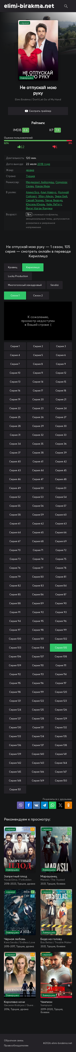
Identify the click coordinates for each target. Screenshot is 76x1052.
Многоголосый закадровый (25, 284)
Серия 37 (15, 452)
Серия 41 (38, 461)
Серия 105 (61, 647)
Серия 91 (15, 612)
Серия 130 (15, 727)
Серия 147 (61, 771)
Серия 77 (38, 567)
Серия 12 (61, 372)
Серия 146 (38, 771)
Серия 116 (38, 683)
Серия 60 (61, 514)
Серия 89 (38, 603)
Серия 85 (15, 594)
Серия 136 (15, 745)
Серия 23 (37, 408)
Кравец (12, 267)
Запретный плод (15, 876)
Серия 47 (37, 479)
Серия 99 (61, 629)
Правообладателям (16, 1045)
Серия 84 (61, 585)
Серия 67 (15, 541)
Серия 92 (38, 612)
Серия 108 (61, 656)
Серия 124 (15, 709)
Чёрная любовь (14, 939)
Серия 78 (60, 567)
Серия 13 (15, 381)
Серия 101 (38, 638)
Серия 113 (38, 674)
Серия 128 (38, 718)
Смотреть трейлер (40, 110)
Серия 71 (38, 550)
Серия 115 (15, 683)
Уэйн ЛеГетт (54, 204)
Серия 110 (38, 665)
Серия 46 (15, 479)
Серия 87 (60, 594)
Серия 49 (15, 488)
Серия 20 (38, 399)
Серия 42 (61, 461)
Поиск (66, 6)
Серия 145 (15, 771)
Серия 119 (38, 691)
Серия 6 (61, 355)
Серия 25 (15, 417)
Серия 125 (38, 709)
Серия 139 (15, 753)
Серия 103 (15, 647)
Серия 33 (60, 434)
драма (30, 170)
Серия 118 (15, 691)
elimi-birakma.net (29, 6)
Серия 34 (15, 443)
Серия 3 (61, 346)
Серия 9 (61, 363)
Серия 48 (61, 479)
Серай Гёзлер (35, 200)
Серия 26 (38, 417)
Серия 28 (15, 425)
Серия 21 (61, 399)
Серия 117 (60, 683)
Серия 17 (38, 390)
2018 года (43, 164)
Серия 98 (38, 629)
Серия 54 (61, 496)
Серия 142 (15, 762)
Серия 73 (15, 558)
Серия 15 (61, 381)
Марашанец (48, 876)
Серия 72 (60, 550)
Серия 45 (61, 470)
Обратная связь (14, 1040)
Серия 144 (61, 762)
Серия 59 (38, 514)
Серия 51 (61, 488)
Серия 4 (15, 355)
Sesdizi (54, 284)
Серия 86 (38, 594)
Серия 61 (15, 523)
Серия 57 (60, 505)
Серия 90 (61, 603)
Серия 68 (38, 541)
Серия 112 (15, 674)
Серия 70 (15, 550)
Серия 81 (60, 576)
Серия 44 (38, 470)
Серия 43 (15, 470)
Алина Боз (32, 192)
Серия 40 (15, 461)
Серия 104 (38, 647)
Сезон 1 (15, 295)
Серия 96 (61, 620)
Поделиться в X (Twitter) (60, 805)
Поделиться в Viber (20, 805)
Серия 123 (61, 700)
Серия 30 (61, 425)
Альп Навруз (48, 192)
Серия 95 (38, 620)
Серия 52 (15, 496)
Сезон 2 (38, 295)
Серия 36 (61, 443)
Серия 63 (61, 523)
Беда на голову (51, 939)
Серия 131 (38, 727)
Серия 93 (61, 612)
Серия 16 (15, 390)
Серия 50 (38, 488)
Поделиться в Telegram (44, 805)
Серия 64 (15, 532)
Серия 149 (38, 780)
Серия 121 (15, 700)
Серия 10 (15, 372)
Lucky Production (18, 276)
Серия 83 (38, 585)
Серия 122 (38, 700)
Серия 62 (38, 523)
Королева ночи (14, 1002)
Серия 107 (38, 656)
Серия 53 (37, 496)
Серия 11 (38, 372)
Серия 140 (38, 753)
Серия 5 (38, 355)
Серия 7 (15, 363)
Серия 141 (61, 753)
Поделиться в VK (36, 805)
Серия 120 (61, 691)
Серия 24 (61, 408)
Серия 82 (15, 585)
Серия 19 (15, 399)
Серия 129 (61, 718)
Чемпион (46, 1002)
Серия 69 (61, 541)
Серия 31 (15, 434)
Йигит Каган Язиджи (39, 208)
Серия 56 (38, 505)
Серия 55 (15, 505)
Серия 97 (15, 629)
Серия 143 (38, 762)
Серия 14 (38, 381)
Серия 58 (15, 514)
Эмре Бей (61, 196)
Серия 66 (61, 532)
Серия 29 (38, 425)
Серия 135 (61, 736)
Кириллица (32, 267)
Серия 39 (61, 452)
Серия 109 (15, 665)
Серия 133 (15, 736)
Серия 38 (38, 452)
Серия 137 (38, 745)
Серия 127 (15, 718)
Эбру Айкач (45, 196)
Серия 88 (15, 603)
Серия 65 (38, 532)
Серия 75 (60, 558)
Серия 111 (60, 665)
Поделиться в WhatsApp (52, 805)
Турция (30, 176)
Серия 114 (61, 674)
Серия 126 (61, 709)
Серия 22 (15, 408)
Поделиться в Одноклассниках (68, 805)
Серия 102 (61, 638)
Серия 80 (38, 576)
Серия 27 (60, 417)
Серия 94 (15, 620)
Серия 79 (15, 576)
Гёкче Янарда (53, 200)
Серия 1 (15, 346)
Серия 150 (61, 780)
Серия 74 (38, 558)
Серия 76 (15, 567)
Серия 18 (60, 390)
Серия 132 (61, 727)
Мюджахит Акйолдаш (40, 182)
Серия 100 (15, 638)
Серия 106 (15, 656)
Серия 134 (38, 736)
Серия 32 (37, 434)
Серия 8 (38, 363)
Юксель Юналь (35, 204)
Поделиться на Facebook (28, 805)
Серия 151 (15, 789)
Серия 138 (61, 745)
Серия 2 (38, 346)
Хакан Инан (42, 186)
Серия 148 (15, 780)
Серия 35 (37, 443)
